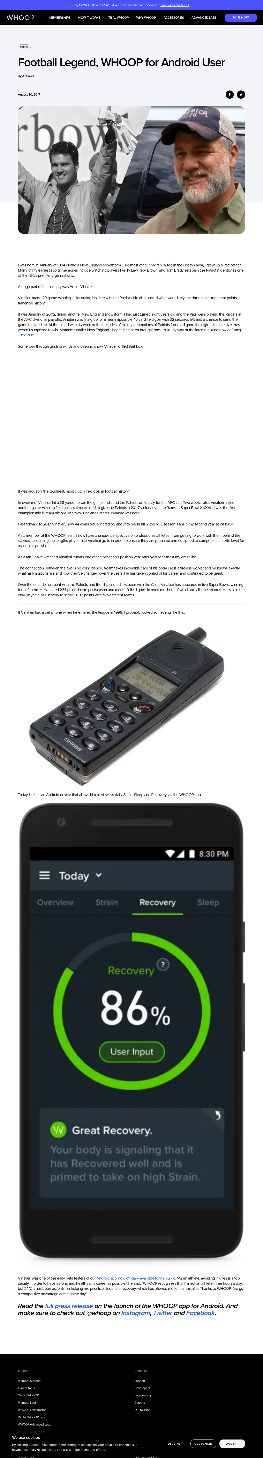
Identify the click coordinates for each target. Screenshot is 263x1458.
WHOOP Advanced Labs (34, 1424)
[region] (131, 1444)
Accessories (174, 18)
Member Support (29, 1380)
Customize (203, 1444)
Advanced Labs (203, 18)
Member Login (27, 1402)
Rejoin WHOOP (28, 1395)
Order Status (26, 1388)
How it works (89, 18)
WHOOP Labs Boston (32, 1409)
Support (139, 1380)
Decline (174, 1444)
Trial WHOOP (118, 18)
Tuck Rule (26, 335)
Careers (139, 1402)
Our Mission (142, 1409)
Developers (142, 1388)
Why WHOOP (146, 18)
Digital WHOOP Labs (32, 1417)
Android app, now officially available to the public (136, 1278)
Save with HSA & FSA (174, 5)
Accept (232, 1444)
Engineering (142, 1395)
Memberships (59, 18)
